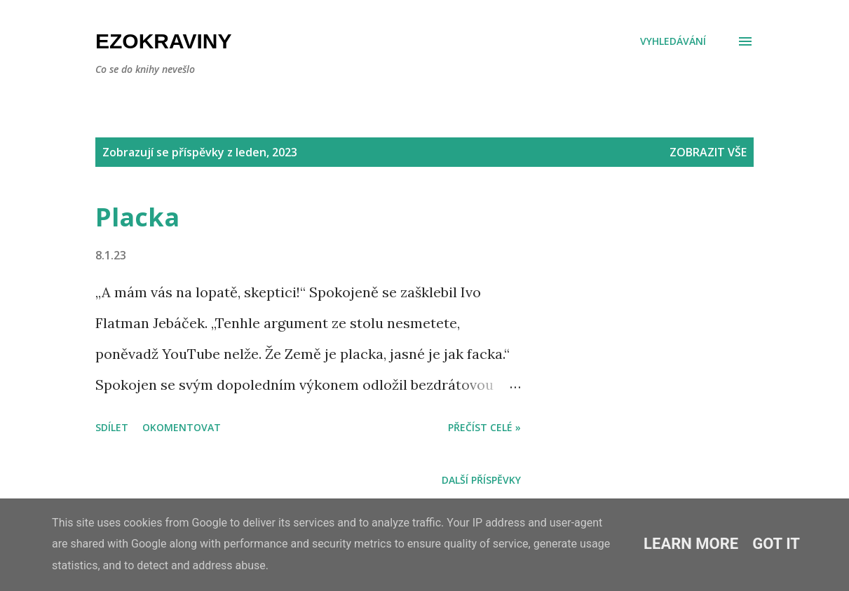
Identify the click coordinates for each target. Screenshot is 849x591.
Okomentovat (181, 427)
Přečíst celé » (484, 427)
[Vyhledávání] (673, 41)
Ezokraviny (163, 41)
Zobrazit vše (708, 152)
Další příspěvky (481, 480)
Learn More (691, 543)
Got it (776, 543)
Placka (137, 217)
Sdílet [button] (111, 427)
